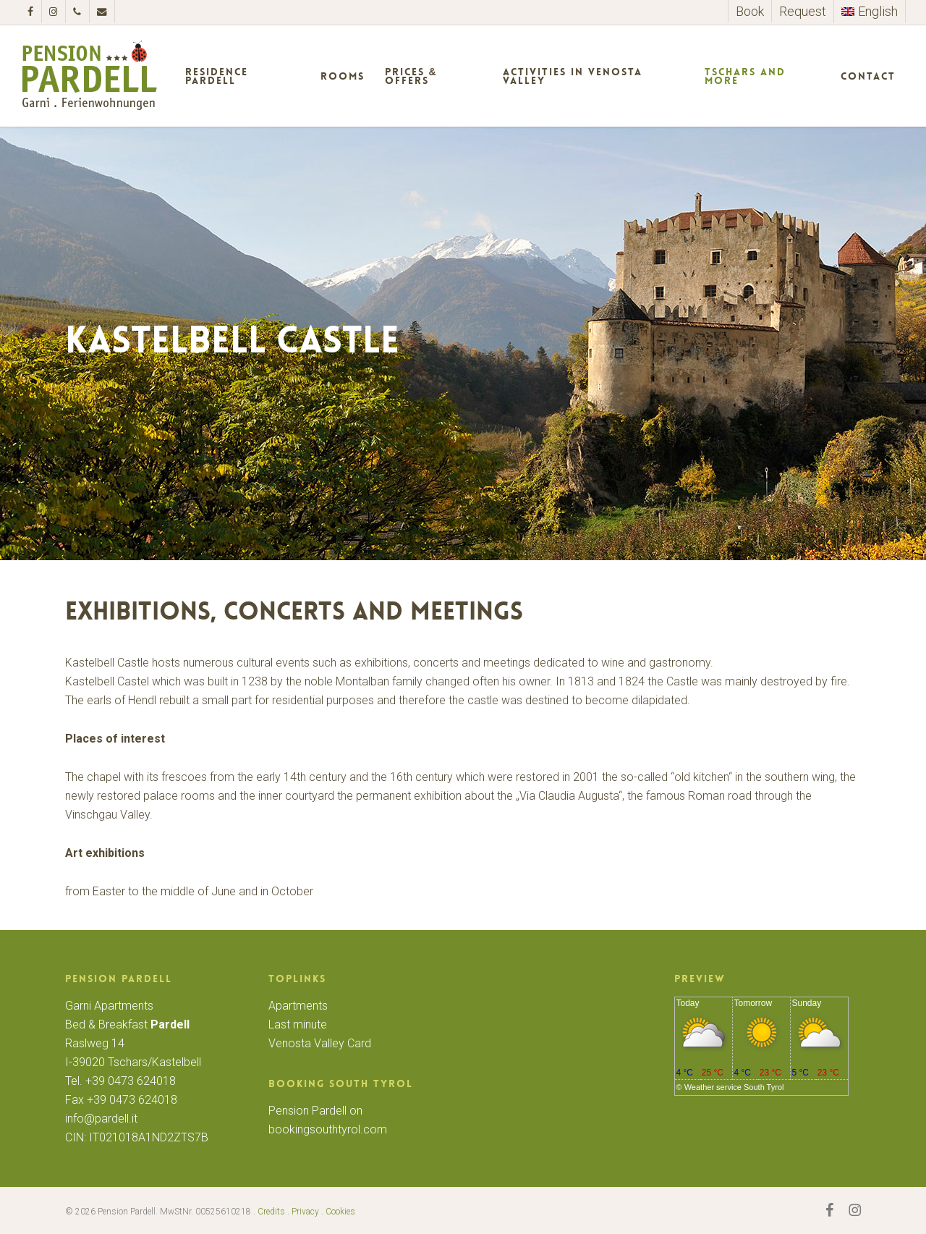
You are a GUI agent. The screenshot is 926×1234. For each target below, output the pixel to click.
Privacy (305, 1211)
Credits (271, 1211)
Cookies (340, 1211)
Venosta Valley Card (319, 1043)
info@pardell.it (101, 1118)
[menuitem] (869, 11)
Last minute (297, 1024)
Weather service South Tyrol (734, 1087)
